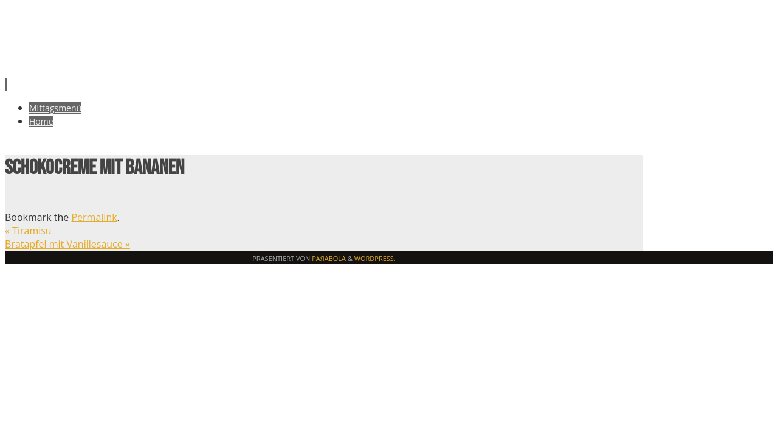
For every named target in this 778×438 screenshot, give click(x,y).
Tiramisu (28, 230)
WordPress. (375, 258)
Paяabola (329, 258)
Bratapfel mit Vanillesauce (67, 244)
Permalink (94, 217)
